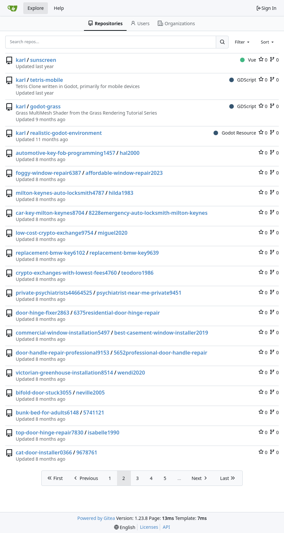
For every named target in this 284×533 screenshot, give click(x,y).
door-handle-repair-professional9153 (62, 352)
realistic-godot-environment (66, 133)
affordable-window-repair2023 (124, 173)
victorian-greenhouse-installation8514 (64, 372)
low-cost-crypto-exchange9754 (54, 233)
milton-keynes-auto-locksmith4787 (60, 193)
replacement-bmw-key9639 (124, 252)
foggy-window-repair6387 (48, 173)
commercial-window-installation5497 (63, 332)
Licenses (149, 527)
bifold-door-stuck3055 (43, 392)
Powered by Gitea (96, 518)
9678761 (86, 452)
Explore (36, 8)
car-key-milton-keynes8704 (50, 213)
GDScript (242, 80)
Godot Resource (234, 133)
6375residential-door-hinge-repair (117, 312)
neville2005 (90, 392)
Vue (248, 60)
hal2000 (130, 153)
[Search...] (222, 42)
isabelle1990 (103, 432)
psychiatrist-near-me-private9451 (138, 292)
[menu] (124, 527)
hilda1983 (121, 193)
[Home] (12, 8)
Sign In (266, 8)
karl (21, 60)
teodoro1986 (137, 272)
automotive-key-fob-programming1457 (65, 153)
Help (59, 8)
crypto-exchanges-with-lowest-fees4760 (66, 272)
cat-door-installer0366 (44, 452)
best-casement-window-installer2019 (161, 332)
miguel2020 (113, 233)
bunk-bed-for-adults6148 (47, 412)
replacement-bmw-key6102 (50, 252)
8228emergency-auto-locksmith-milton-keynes (148, 213)
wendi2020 (131, 372)
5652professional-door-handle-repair (160, 352)
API (166, 527)
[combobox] (242, 42)
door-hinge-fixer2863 (42, 312)
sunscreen (43, 60)
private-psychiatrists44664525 (54, 292)
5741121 (93, 412)
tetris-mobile (46, 80)
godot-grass (45, 106)
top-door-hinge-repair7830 (49, 432)
